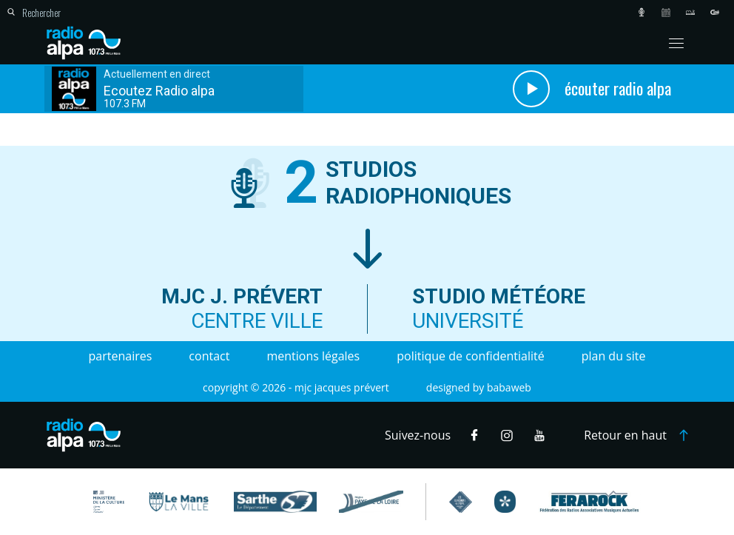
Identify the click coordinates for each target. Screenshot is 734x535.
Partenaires (120, 356)
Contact (209, 356)
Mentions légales (313, 356)
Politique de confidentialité (470, 356)
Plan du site (614, 356)
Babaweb (509, 387)
